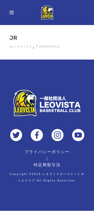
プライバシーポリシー (47, 152)
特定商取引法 (47, 165)
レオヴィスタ (23, 46)
